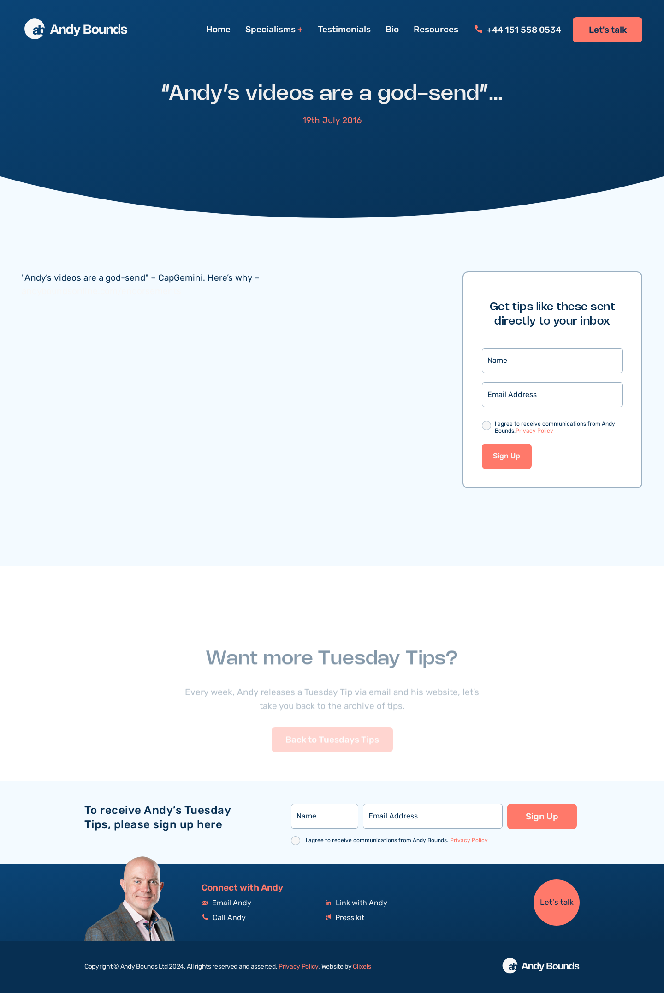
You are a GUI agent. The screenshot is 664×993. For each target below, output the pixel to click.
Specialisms (270, 29)
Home (218, 29)
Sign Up (506, 456)
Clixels (362, 967)
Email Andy (226, 903)
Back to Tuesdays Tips (332, 752)
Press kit (345, 918)
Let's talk (608, 30)
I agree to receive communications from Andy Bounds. (555, 427)
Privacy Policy (534, 431)
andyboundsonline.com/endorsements (101, 291)
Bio (392, 29)
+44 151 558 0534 (518, 30)
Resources (436, 29)
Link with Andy (356, 903)
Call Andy (224, 918)
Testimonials (344, 29)
